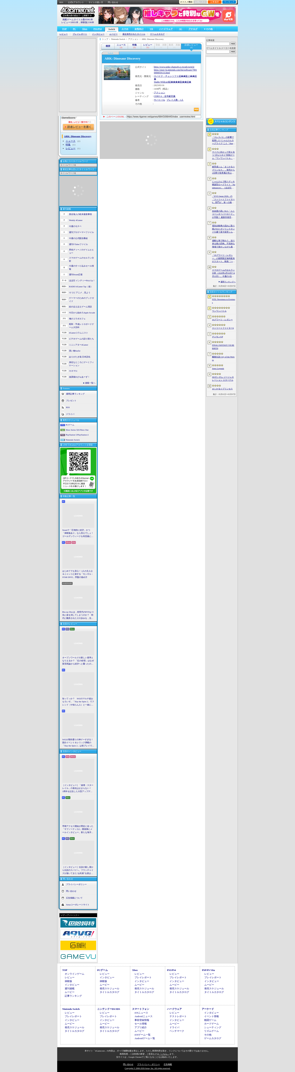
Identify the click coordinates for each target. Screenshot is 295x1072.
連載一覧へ (90, 383)
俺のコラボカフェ (77, 319)
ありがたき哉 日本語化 (79, 357)
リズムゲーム (211, 1031)
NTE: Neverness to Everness (223, 301)
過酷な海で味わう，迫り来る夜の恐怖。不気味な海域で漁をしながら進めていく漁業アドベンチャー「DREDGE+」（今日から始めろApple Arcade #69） (223, 243)
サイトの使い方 (96, 2)
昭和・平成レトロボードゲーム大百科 (81, 325)
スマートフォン (140, 1009)
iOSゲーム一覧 (143, 1034)
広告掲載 (168, 1064)
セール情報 (141, 1023)
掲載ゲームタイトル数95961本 (77, 19)
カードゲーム (211, 1023)
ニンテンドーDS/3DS (108, 1009)
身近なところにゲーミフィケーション (81, 364)
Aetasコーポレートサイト (77, 904)
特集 (68, 144)
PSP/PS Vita (208, 970)
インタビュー (98, 34)
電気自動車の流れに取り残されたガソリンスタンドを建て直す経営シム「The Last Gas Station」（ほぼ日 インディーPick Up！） (223, 229)
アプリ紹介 (141, 1027)
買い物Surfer (75, 351)
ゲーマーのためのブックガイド (81, 299)
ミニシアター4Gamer (78, 345)
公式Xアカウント (76, 2)
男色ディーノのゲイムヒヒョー (81, 251)
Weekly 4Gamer (76, 220)
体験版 (68, 981)
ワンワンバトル (219, 311)
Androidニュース (143, 1016)
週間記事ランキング (75, 394)
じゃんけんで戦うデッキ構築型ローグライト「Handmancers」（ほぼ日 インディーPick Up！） (223, 184)
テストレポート (178, 1016)
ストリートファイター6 (223, 328)
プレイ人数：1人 (175, 100)
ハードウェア (166, 29)
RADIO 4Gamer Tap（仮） (81, 286)
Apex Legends (218, 368)
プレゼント (71, 400)
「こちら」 (164, 1054)
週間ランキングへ (228, 282)
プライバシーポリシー (76, 884)
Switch (111, 29)
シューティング (212, 1027)
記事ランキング (73, 995)
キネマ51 (73, 371)
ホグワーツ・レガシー (222, 319)
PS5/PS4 (98, 29)
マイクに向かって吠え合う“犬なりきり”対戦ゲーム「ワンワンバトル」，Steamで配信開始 (223, 155)
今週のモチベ (75, 226)
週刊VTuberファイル (78, 244)
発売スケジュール (109, 988)
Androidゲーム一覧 (145, 1038)
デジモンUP (217, 337)
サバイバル (159, 100)
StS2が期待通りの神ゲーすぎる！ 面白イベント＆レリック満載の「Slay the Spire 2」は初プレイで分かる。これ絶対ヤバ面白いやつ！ (78, 742)
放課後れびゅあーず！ (79, 377)
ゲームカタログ (157, 34)
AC (180, 29)
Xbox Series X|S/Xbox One (77, 430)
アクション (159, 92)
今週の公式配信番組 (78, 238)
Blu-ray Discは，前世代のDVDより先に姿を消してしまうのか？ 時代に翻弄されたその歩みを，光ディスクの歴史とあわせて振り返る (78, 615)
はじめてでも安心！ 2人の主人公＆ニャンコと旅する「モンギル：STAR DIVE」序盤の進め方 (77, 574)
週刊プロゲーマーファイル (81, 232)
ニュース (70, 141)
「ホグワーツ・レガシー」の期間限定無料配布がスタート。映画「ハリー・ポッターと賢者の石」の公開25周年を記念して (223, 258)
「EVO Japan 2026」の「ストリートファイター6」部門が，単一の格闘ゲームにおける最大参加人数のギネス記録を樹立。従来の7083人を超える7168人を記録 (223, 199)
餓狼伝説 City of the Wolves (223, 358)
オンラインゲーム (74, 973)
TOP (64, 29)
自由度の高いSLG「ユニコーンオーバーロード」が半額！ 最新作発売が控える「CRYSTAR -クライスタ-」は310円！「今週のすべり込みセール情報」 (223, 214)
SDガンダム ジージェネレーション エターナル (223, 378)
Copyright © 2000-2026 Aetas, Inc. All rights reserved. (147, 1068)
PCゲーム (70, 425)
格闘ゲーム (210, 1020)
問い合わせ (113, 2)
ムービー (113, 34)
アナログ (193, 29)
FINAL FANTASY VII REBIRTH (223, 346)
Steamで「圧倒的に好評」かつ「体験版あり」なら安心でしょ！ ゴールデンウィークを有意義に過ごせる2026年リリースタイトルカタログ (78, 533)
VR (151, 29)
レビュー (63, 34)
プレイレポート (80, 34)
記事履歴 (215, 2)
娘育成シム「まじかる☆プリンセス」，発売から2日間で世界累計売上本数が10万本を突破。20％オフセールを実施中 (223, 170)
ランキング (229, 2)
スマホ (125, 29)
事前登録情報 (142, 1020)
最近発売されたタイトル (133, 34)
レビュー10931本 (69, 22)
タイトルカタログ (109, 992)
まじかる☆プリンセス (222, 389)
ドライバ (70, 414)
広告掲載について (74, 898)
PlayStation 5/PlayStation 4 (77, 435)
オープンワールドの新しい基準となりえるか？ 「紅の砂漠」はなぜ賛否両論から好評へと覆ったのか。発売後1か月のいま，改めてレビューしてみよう (78, 660)
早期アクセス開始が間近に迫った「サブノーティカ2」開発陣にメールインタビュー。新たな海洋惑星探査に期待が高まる (77, 829)
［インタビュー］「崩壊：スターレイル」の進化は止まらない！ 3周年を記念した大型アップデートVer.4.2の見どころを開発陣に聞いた (77, 788)
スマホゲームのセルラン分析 (81, 259)
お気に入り (200, 2)
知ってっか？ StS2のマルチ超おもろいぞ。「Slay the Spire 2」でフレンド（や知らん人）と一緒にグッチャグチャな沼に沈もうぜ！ (78, 701)
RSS (61, 2)
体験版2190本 (87, 22)
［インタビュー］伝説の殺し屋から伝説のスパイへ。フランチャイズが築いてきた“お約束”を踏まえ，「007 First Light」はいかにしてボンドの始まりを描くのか (77, 870)
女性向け (139, 29)
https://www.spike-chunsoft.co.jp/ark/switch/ (174, 67)
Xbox (84, 29)
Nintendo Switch (73, 440)
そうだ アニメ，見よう (79, 292)
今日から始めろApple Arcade (82, 312)
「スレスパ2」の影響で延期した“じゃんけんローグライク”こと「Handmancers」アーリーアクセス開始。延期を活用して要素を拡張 (223, 140)
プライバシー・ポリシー (148, 1064)
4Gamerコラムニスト (78, 333)
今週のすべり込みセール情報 (81, 267)
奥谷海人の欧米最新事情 (80, 214)
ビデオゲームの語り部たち (81, 339)
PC (74, 29)
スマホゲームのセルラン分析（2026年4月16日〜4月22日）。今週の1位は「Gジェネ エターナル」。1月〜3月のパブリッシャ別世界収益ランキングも (223, 273)
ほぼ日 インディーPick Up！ (82, 280)
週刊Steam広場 (76, 274)
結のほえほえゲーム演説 (80, 306)
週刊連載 (70, 988)
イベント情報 (211, 1016)
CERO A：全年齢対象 (165, 96)
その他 (207, 1034)
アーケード (208, 1009)
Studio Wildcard (161, 82)
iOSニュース (141, 1012)
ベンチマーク (177, 1031)
